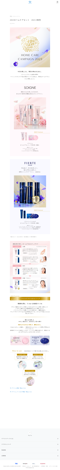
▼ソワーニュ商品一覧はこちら (18, 388)
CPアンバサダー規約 (53, 466)
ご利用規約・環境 (44, 466)
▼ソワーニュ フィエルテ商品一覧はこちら (21, 391)
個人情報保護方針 (35, 466)
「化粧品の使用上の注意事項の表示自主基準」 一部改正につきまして (17, 466)
